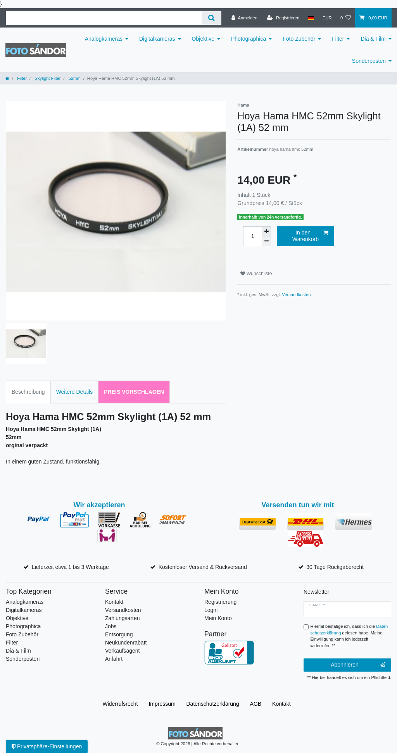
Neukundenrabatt (126, 642)
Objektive (203, 39)
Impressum (161, 704)
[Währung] (327, 18)
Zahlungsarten (122, 618)
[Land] (311, 18)
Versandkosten (296, 294)
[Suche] (211, 18)
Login (210, 610)
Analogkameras (104, 39)
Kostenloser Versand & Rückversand (203, 567)
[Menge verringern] (266, 241)
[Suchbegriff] (104, 18)
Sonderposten (369, 61)
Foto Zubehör (299, 39)
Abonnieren (358, 665)
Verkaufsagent (122, 651)
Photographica (248, 39)
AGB (256, 704)
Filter (338, 39)
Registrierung (220, 602)
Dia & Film (373, 39)
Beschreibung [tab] (28, 392)
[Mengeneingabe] (252, 236)
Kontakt (114, 602)
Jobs (111, 626)
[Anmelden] (244, 18)
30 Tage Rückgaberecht (335, 567)
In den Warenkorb (310, 236)
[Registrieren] (283, 18)
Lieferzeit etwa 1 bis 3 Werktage (70, 567)
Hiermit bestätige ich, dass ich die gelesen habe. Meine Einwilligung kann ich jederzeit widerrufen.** (350, 636)
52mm (74, 78)
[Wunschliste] (345, 18)
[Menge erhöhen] (266, 231)
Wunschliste (256, 273)
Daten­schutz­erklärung (212, 704)
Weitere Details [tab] (74, 392)
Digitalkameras (157, 39)
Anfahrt (114, 659)
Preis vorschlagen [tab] (134, 392)
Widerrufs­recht (120, 704)
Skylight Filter (46, 78)
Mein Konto (218, 618)
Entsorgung (119, 634)
